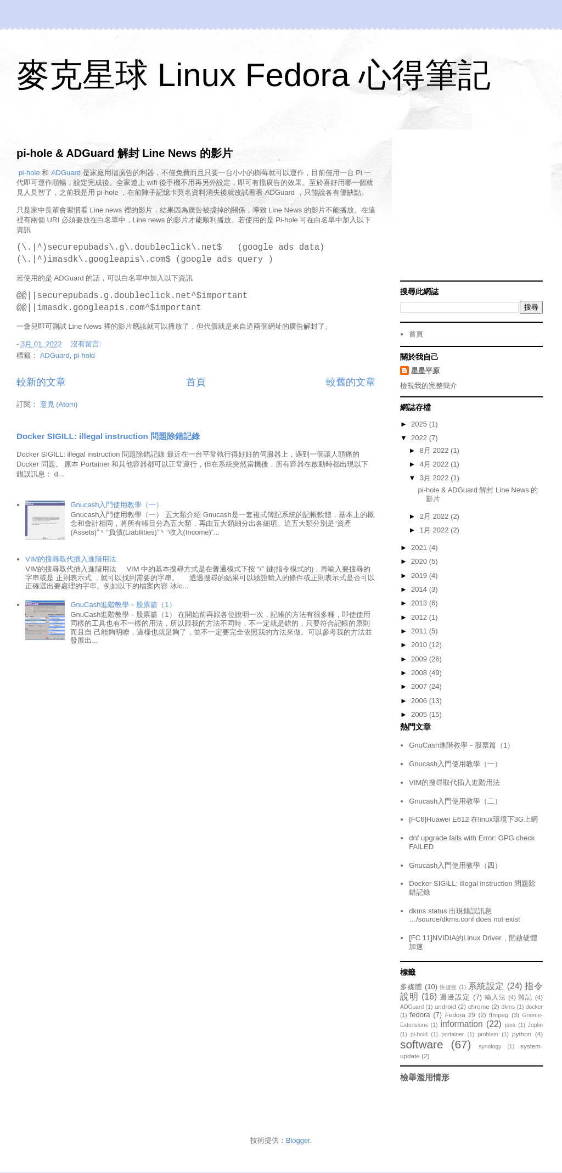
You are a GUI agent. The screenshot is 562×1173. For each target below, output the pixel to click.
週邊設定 (455, 997)
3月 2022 (435, 478)
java (510, 1025)
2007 (420, 686)
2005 (420, 714)
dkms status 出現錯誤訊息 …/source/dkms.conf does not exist (464, 915)
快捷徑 (448, 987)
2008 (420, 673)
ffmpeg (499, 1014)
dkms (508, 1007)
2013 (420, 603)
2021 (420, 547)
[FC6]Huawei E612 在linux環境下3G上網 (473, 819)
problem (487, 1034)
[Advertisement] (471, 206)
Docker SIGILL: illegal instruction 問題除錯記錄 (108, 436)
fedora (420, 1015)
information (461, 1024)
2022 (420, 438)
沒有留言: (87, 344)
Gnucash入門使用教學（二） (455, 801)
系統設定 (486, 986)
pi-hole (29, 173)
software (421, 1044)
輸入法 (495, 997)
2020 (420, 561)
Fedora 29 (460, 1014)
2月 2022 (435, 516)
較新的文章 (41, 382)
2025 (420, 424)
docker (534, 1007)
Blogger (298, 1140)
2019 (420, 575)
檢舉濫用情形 (424, 1077)
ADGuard (66, 173)
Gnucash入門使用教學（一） (116, 505)
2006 (420, 701)
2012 (420, 617)
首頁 (196, 382)
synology (490, 1046)
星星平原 (425, 371)
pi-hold (84, 355)
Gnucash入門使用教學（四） (455, 865)
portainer (452, 1034)
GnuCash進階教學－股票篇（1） (123, 604)
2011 (420, 631)
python (521, 1033)
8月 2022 (435, 450)
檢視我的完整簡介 (428, 385)
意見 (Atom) (59, 404)
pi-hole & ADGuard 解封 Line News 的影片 (124, 153)
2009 (420, 659)
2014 (420, 589)
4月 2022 (435, 464)
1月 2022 (435, 530)
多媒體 (411, 987)
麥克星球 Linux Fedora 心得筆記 (253, 75)
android (445, 1006)
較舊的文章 (350, 382)
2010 (420, 645)
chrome (479, 1006)
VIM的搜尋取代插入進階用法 (70, 559)
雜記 (525, 997)
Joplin (535, 1025)
